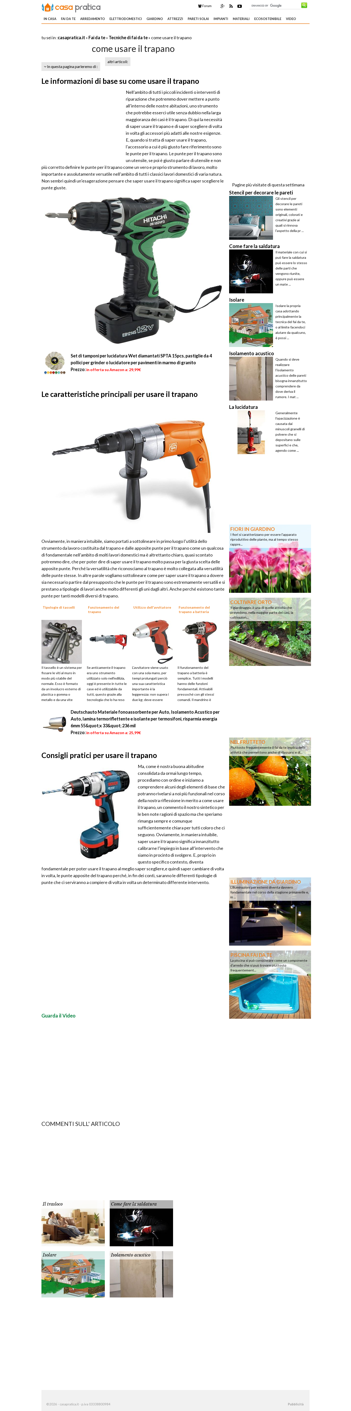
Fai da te (68, 19)
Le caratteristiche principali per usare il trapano (119, 394)
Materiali (241, 19)
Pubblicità (295, 1404)
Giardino (154, 19)
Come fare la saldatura (134, 1204)
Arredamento (92, 19)
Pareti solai (198, 19)
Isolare (49, 1255)
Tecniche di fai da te (128, 37)
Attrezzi (175, 19)
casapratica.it (71, 37)
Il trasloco (53, 1204)
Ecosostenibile (267, 19)
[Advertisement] (98, 31)
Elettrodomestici (125, 19)
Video (291, 19)
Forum (205, 6)
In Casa (50, 19)
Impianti (221, 19)
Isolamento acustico (130, 1255)
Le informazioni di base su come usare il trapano (120, 81)
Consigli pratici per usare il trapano (99, 755)
